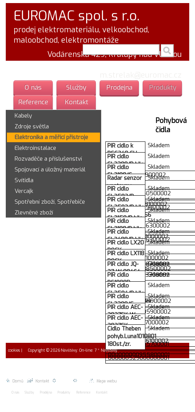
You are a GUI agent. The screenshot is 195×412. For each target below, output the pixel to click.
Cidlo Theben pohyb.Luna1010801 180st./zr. (131, 336)
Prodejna (119, 87)
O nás (33, 87)
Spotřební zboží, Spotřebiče (50, 202)
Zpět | (81, 381)
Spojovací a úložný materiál (50, 169)
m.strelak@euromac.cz (141, 75)
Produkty (162, 87)
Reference (33, 102)
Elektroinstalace (35, 148)
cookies (13, 350)
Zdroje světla (32, 126)
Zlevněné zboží (34, 212)
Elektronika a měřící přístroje (51, 137)
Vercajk (24, 191)
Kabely (23, 116)
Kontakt (76, 102)
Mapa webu (103, 381)
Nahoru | (63, 381)
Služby (76, 87)
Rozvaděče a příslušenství (48, 159)
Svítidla (24, 180)
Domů (14, 381)
